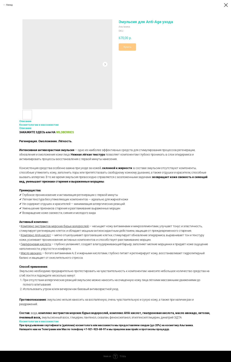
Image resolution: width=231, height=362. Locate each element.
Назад (9, 5)
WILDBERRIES (65, 132)
